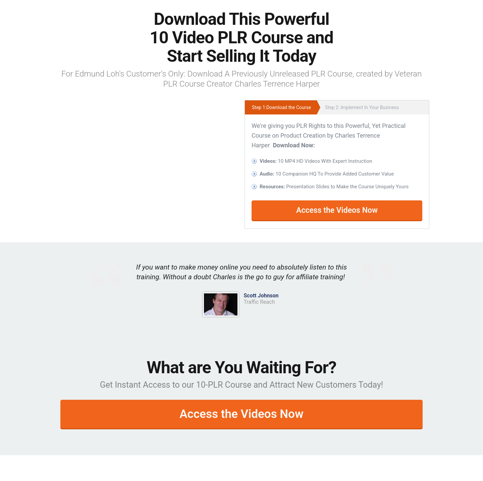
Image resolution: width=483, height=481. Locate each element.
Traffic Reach (259, 302)
